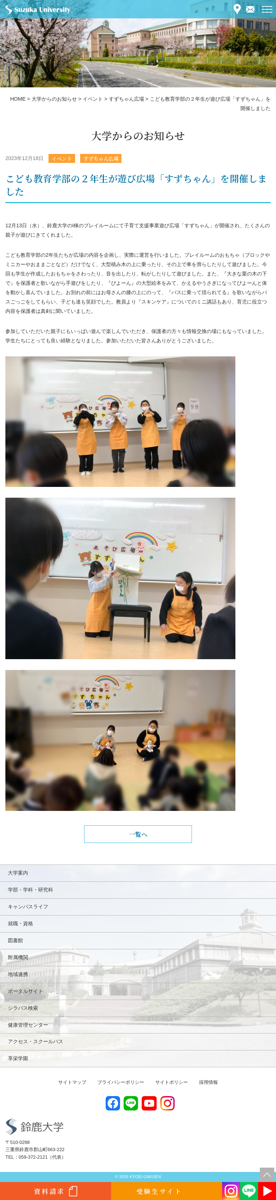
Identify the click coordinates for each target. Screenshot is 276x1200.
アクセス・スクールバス (35, 1041)
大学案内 (18, 873)
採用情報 (208, 1082)
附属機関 (18, 957)
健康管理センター (28, 1025)
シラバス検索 (23, 1008)
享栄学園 (18, 1058)
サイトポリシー (171, 1082)
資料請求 (49, 1191)
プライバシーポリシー (120, 1082)
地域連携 (18, 974)
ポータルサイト (25, 991)
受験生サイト (159, 1191)
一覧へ (138, 834)
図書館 (15, 940)
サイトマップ (72, 1082)
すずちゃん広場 (101, 158)
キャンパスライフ (28, 906)
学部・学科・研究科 (30, 890)
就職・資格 (20, 923)
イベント (62, 158)
